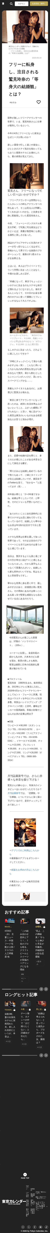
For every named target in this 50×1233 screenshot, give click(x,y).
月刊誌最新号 (14, 793)
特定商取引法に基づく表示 (33, 1211)
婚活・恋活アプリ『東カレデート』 (41, 1197)
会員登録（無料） (39, 4)
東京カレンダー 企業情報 (27, 1213)
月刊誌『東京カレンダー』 (41, 1192)
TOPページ (27, 1188)
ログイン (21, 4)
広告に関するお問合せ (27, 1203)
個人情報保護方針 (33, 1195)
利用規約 (33, 1189)
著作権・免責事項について (33, 1203)
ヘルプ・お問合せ (27, 1194)
